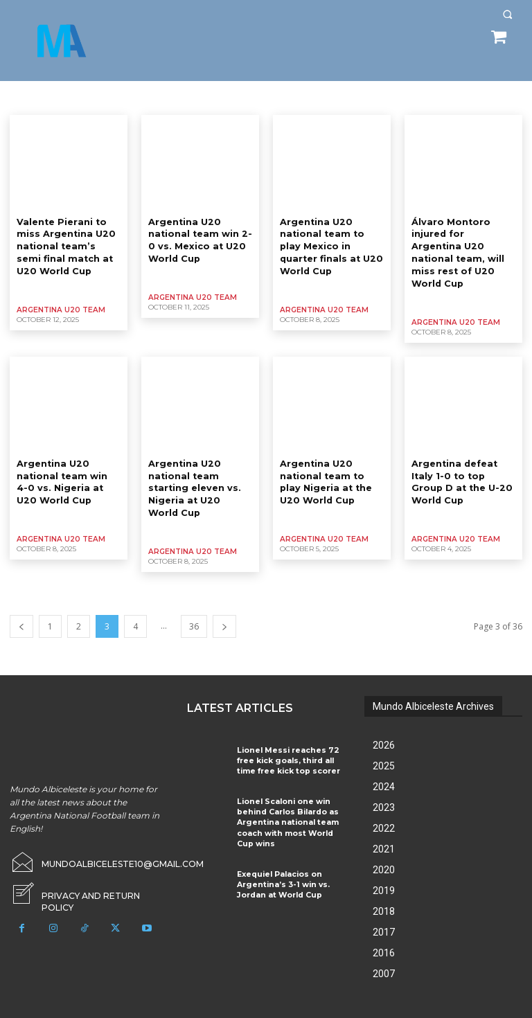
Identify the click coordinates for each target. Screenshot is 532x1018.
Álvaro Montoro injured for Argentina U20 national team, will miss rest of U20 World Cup (462, 244)
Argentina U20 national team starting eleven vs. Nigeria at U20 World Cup (197, 469)
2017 (384, 912)
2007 (384, 953)
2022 (384, 808)
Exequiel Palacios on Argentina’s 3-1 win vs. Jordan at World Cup (278, 857)
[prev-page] (21, 606)
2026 (384, 725)
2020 (384, 849)
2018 (384, 891)
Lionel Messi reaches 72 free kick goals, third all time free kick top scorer (290, 739)
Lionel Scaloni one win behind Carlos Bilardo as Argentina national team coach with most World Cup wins (288, 799)
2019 (384, 870)
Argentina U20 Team (59, 305)
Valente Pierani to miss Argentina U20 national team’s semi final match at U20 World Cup (65, 244)
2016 (384, 932)
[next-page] (224, 606)
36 (194, 606)
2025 (384, 745)
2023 (384, 787)
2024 (384, 766)
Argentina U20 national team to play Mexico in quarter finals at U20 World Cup (330, 244)
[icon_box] (89, 869)
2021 (384, 828)
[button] (507, 14)
